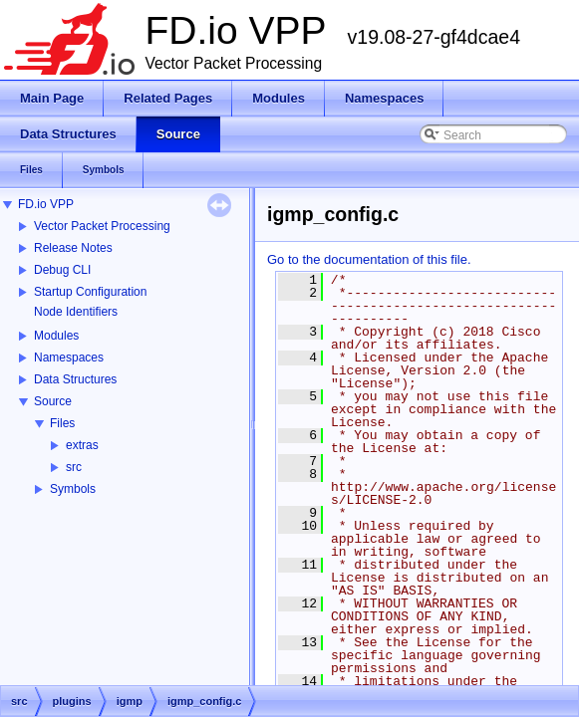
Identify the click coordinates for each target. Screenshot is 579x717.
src (74, 467)
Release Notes (73, 248)
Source (53, 401)
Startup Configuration (90, 292)
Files (62, 423)
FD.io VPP (46, 204)
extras (82, 445)
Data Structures (75, 379)
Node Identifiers (76, 312)
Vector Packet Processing (102, 226)
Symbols (73, 489)
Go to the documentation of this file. (369, 259)
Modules (56, 336)
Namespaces (69, 357)
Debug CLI (62, 270)
